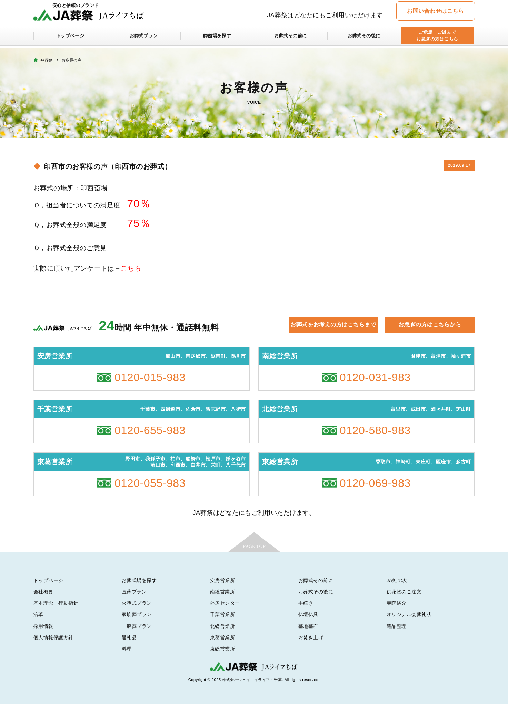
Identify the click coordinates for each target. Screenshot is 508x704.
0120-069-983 (375, 483)
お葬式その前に (290, 38)
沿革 (38, 614)
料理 (127, 649)
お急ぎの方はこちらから (429, 324)
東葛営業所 (222, 637)
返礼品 (129, 637)
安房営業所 (222, 580)
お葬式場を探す (139, 580)
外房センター (225, 603)
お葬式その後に (364, 38)
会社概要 (43, 591)
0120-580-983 (375, 430)
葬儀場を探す (217, 38)
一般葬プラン (137, 626)
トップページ (70, 38)
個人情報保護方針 (53, 637)
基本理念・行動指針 (56, 603)
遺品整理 (397, 626)
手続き (305, 603)
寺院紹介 (397, 603)
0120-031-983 (375, 377)
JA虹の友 (397, 580)
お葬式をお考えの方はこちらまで (333, 324)
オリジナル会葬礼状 (409, 614)
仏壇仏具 (308, 614)
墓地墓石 (308, 626)
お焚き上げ (310, 637)
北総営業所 (222, 626)
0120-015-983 (150, 377)
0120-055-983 (150, 483)
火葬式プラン (137, 603)
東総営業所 (222, 649)
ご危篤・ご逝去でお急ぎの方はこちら (437, 38)
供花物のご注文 (404, 591)
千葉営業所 (222, 614)
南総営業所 (222, 591)
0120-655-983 (150, 430)
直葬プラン (134, 591)
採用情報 (43, 626)
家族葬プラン (137, 614)
